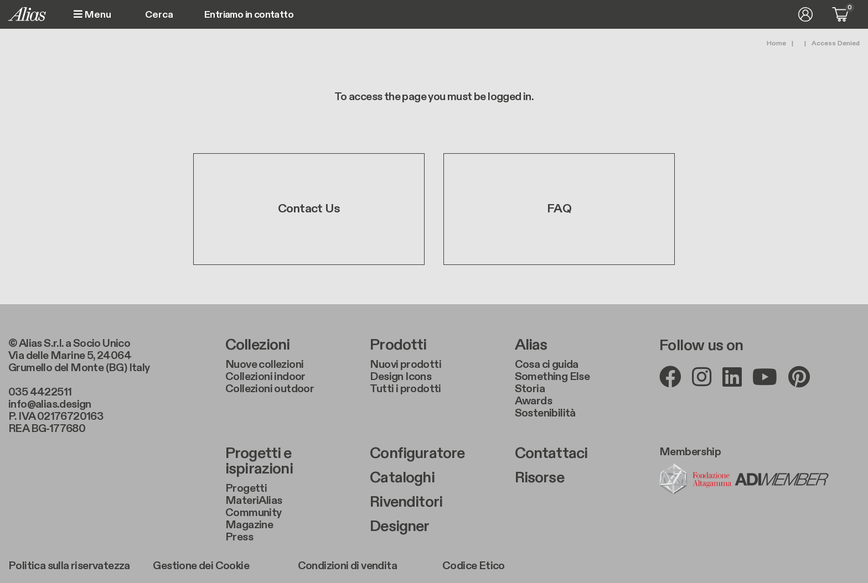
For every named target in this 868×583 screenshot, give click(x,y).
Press (239, 537)
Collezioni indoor (265, 377)
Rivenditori (406, 502)
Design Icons (400, 377)
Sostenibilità (545, 413)
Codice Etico (473, 566)
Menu (92, 14)
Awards (533, 401)
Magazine (249, 525)
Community (253, 513)
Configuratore (417, 453)
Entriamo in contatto (248, 15)
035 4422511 (39, 392)
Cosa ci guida (546, 364)
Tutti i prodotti (405, 389)
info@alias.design (49, 404)
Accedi (805, 14)
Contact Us (309, 209)
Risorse (539, 478)
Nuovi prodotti (405, 364)
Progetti (246, 488)
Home (776, 43)
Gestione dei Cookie (201, 566)
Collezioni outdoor (269, 389)
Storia (530, 389)
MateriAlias (253, 500)
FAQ (559, 209)
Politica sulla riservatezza (69, 566)
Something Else (552, 377)
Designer (399, 526)
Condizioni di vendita (347, 566)
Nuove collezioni (264, 364)
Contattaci (551, 453)
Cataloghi (402, 478)
